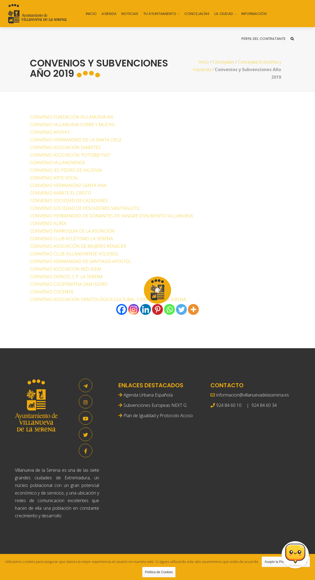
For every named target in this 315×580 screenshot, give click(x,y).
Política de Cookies (159, 572)
